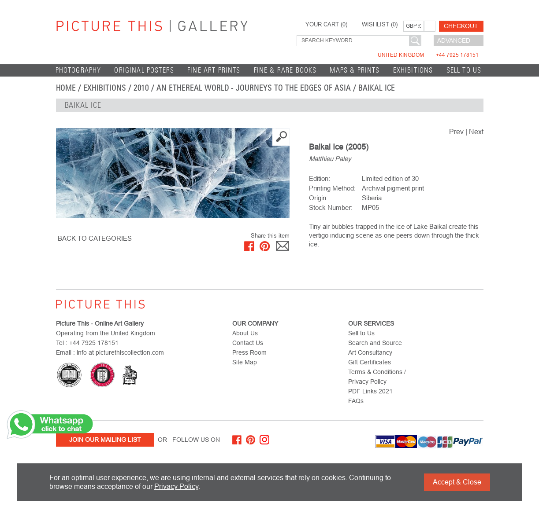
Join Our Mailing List (105, 439)
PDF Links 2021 (370, 391)
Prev (456, 132)
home (66, 88)
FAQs (356, 400)
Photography (78, 70)
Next (476, 132)
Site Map (244, 362)
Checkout (461, 25)
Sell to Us (464, 70)
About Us (245, 333)
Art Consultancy (370, 352)
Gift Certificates (369, 362)
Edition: (319, 178)
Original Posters (144, 70)
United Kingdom (428, 55)
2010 (141, 88)
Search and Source (375, 342)
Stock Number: (331, 207)
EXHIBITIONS (413, 70)
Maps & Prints (354, 70)
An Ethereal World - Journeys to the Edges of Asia (253, 88)
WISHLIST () (380, 25)
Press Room (249, 352)
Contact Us (247, 342)
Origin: (318, 198)
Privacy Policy (176, 486)
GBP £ (413, 26)
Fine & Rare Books (285, 70)
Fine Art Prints (214, 70)
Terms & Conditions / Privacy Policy (377, 376)
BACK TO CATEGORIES (95, 238)
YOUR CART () (326, 25)
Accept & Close (457, 482)
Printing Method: (332, 188)
